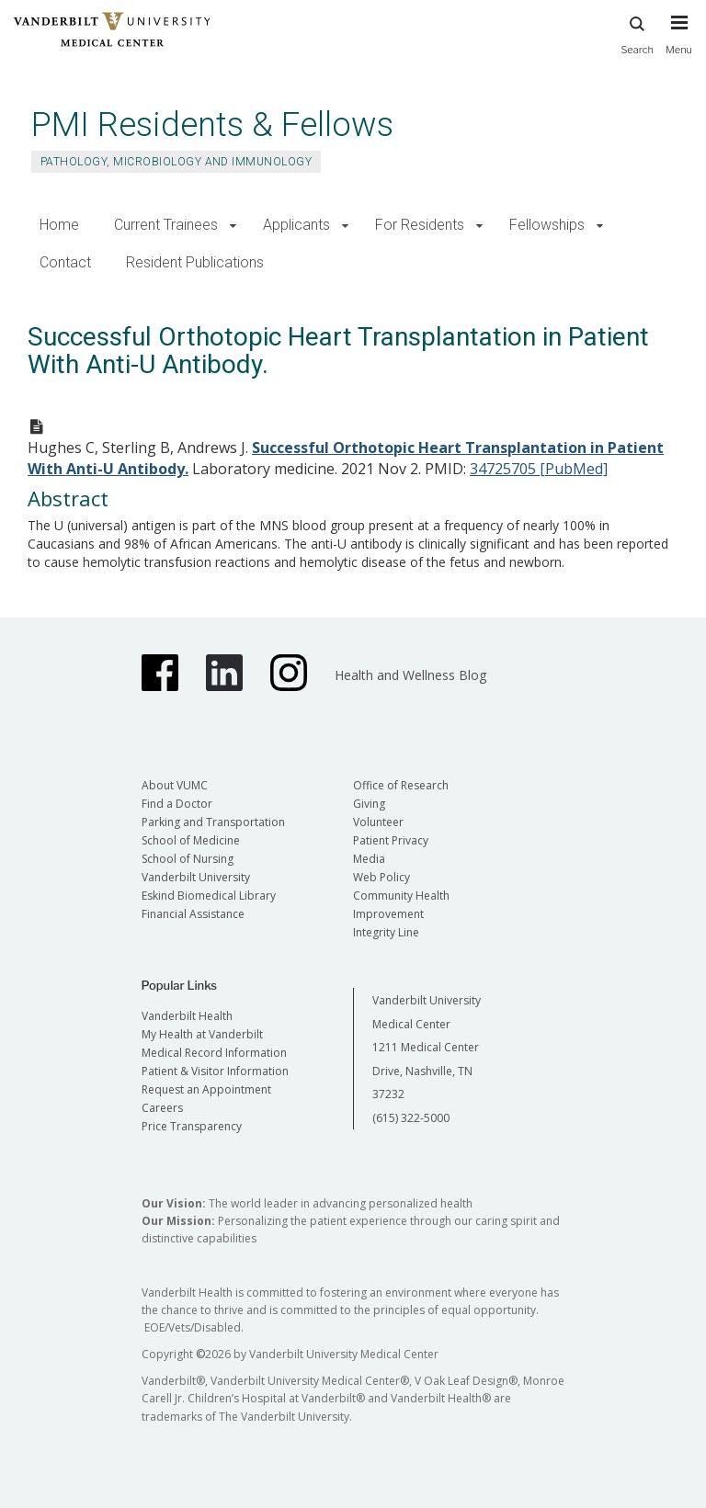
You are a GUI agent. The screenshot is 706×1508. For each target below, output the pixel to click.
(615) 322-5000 (411, 1118)
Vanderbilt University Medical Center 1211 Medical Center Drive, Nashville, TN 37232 (426, 1047)
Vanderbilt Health (187, 1016)
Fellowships (547, 224)
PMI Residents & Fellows (212, 124)
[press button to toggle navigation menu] (679, 43)
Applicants (296, 224)
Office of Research (401, 785)
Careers (162, 1108)
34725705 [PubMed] (539, 469)
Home (59, 224)
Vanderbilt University (196, 877)
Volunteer (378, 822)
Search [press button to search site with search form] (637, 32)
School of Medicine (191, 840)
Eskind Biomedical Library (209, 895)
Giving (369, 803)
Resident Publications (195, 262)
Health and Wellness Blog (410, 675)
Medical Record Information (214, 1052)
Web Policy (381, 877)
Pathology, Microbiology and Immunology (176, 161)
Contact (65, 262)
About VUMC (175, 785)
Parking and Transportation (213, 822)
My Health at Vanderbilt (202, 1034)
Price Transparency (192, 1126)
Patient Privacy (390, 840)
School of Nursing (187, 859)
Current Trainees (166, 224)
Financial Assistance (193, 914)
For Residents (419, 224)
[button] (233, 226)
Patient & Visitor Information (215, 1071)
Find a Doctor (177, 803)
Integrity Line (386, 932)
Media (369, 859)
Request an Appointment (206, 1089)
